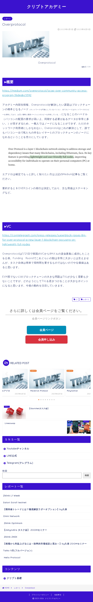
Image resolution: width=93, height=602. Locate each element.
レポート (7, 19)
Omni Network (11, 516)
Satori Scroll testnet (14, 502)
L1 (75, 299)
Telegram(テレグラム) (20, 462)
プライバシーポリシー (40, 595)
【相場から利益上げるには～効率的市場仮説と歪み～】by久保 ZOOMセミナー (45, 543)
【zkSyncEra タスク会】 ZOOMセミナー (25, 530)
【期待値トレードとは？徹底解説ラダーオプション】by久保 (35, 509)
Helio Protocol (11, 557)
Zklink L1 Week (11, 495)
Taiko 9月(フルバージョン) (17, 550)
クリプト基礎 (14, 578)
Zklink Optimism (12, 523)
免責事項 (57, 595)
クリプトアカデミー (46, 6)
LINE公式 (12, 455)
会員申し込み (46, 339)
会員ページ (47, 330)
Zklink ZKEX (10, 536)
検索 (4, 470)
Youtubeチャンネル (18, 448)
